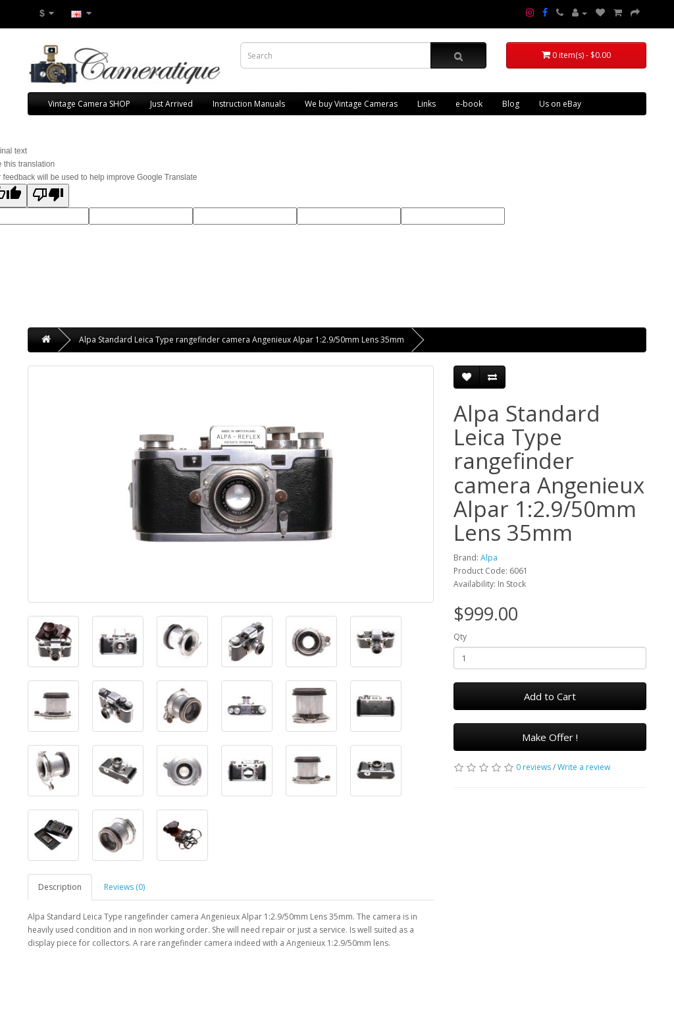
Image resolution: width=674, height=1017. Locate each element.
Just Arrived (171, 103)
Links (426, 103)
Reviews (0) (124, 887)
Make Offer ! (550, 737)
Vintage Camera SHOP (89, 103)
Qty (460, 636)
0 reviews (533, 767)
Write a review (583, 767)
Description (60, 887)
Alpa (489, 557)
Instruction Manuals (249, 103)
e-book (468, 103)
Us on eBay (560, 103)
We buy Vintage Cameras (351, 103)
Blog (510, 103)
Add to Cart (550, 696)
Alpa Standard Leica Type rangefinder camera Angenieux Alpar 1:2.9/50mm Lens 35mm (241, 339)
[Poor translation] (48, 195)
